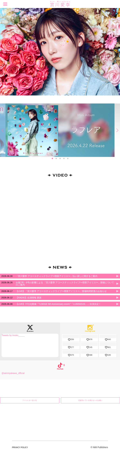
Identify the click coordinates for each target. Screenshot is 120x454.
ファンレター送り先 (29, 400)
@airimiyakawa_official (13, 373)
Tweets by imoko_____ (13, 335)
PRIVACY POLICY (20, 420)
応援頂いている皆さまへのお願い (90, 400)
